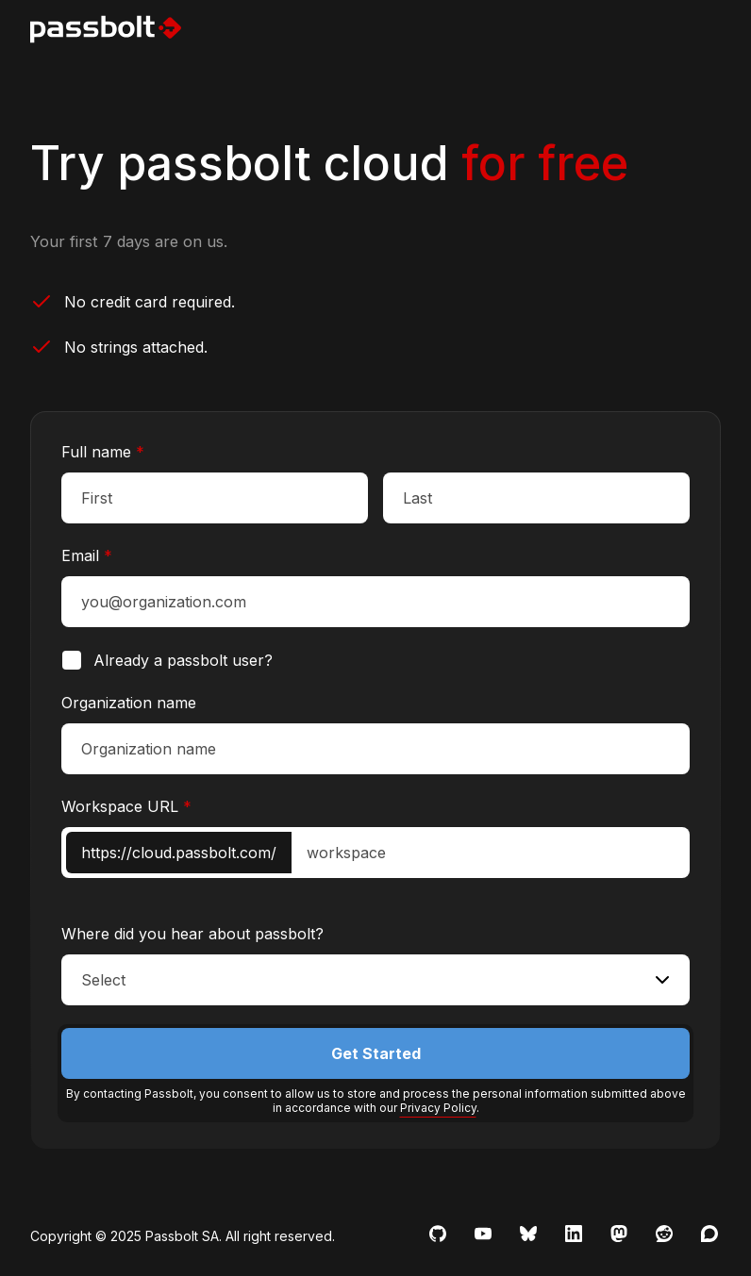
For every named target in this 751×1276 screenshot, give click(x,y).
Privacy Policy (438, 1108)
